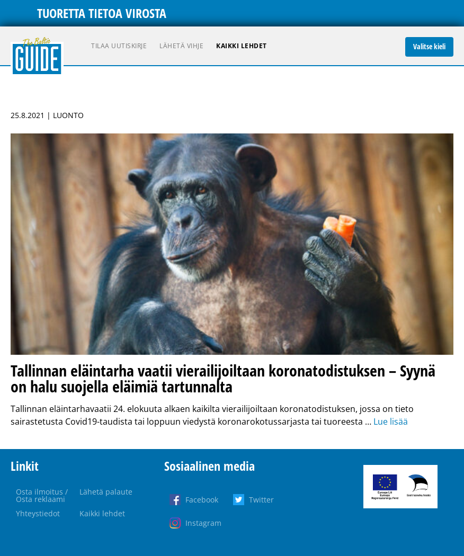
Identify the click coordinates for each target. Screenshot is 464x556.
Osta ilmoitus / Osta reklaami (42, 495)
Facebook (201, 500)
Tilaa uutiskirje (119, 45)
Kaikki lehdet (241, 45)
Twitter (261, 500)
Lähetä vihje (181, 45)
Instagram (203, 523)
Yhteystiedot (38, 513)
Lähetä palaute (105, 492)
